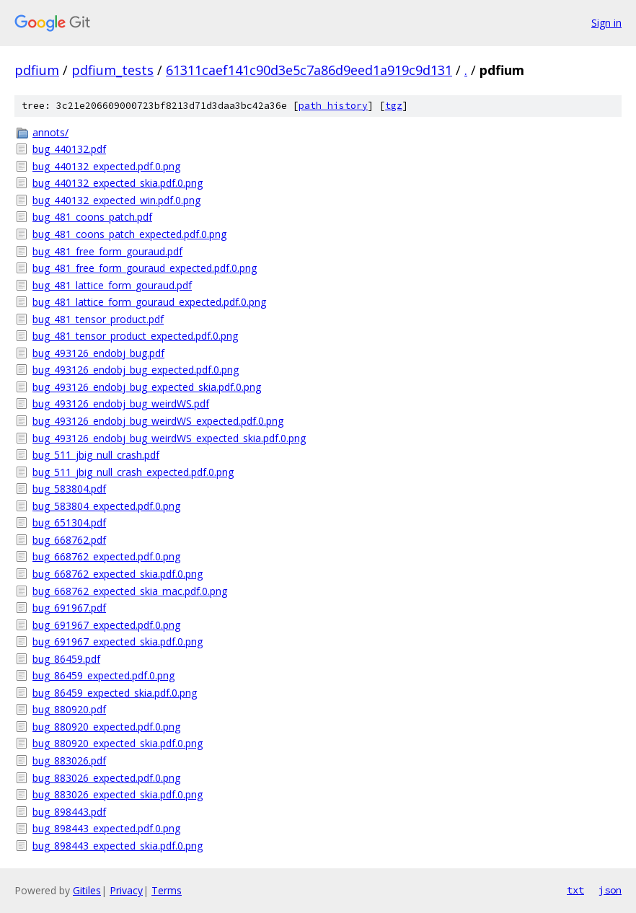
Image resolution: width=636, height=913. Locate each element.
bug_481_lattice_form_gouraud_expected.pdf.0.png (149, 302)
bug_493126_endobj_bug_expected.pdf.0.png (135, 369)
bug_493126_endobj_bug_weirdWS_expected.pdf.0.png (157, 421)
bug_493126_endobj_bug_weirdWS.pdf (120, 403)
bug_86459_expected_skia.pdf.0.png (114, 693)
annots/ (50, 132)
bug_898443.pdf (69, 812)
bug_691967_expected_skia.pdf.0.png (117, 641)
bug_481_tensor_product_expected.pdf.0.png (135, 336)
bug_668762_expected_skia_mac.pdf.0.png (129, 591)
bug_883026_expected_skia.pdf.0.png (117, 794)
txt (575, 889)
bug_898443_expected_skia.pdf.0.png (117, 845)
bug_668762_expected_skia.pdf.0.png (117, 574)
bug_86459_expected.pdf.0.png (103, 675)
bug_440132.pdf (69, 149)
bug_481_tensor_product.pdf (98, 319)
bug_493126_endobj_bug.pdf (98, 353)
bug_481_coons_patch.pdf (92, 217)
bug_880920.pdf (69, 709)
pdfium (36, 70)
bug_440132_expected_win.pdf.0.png (116, 200)
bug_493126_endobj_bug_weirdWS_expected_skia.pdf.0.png (169, 438)
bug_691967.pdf (69, 607)
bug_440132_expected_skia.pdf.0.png (117, 183)
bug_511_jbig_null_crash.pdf (95, 455)
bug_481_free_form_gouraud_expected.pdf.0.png (144, 268)
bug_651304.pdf (69, 522)
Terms (166, 890)
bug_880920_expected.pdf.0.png (106, 726)
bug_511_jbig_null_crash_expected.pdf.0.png (133, 472)
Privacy (126, 890)
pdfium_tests (112, 70)
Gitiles (87, 890)
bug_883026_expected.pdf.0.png (106, 778)
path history (333, 106)
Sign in (606, 23)
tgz (393, 106)
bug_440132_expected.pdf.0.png (106, 166)
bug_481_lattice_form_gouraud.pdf (112, 285)
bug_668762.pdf (69, 540)
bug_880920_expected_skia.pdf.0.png (117, 743)
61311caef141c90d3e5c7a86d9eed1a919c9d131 (309, 70)
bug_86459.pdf (66, 659)
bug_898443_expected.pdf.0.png (106, 828)
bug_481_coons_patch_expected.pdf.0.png (129, 234)
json (610, 889)
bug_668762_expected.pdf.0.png (106, 556)
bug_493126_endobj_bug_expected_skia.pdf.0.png (146, 387)
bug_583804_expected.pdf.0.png (106, 506)
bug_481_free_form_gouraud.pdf (107, 251)
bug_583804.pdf (69, 488)
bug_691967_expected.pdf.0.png (106, 625)
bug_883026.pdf (69, 760)
